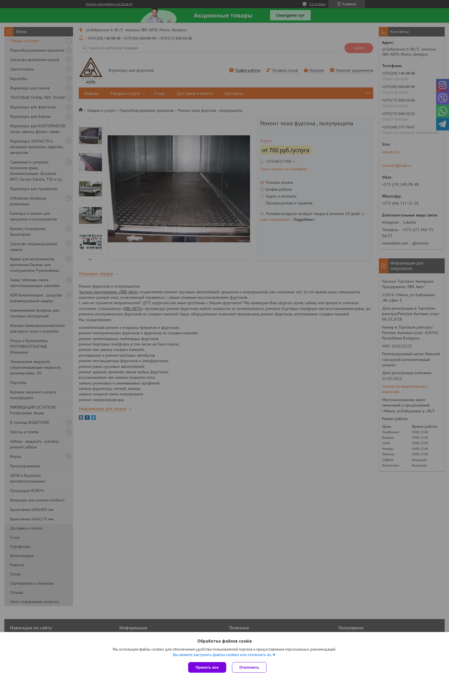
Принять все (207, 667)
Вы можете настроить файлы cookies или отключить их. (222, 655)
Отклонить (249, 667)
